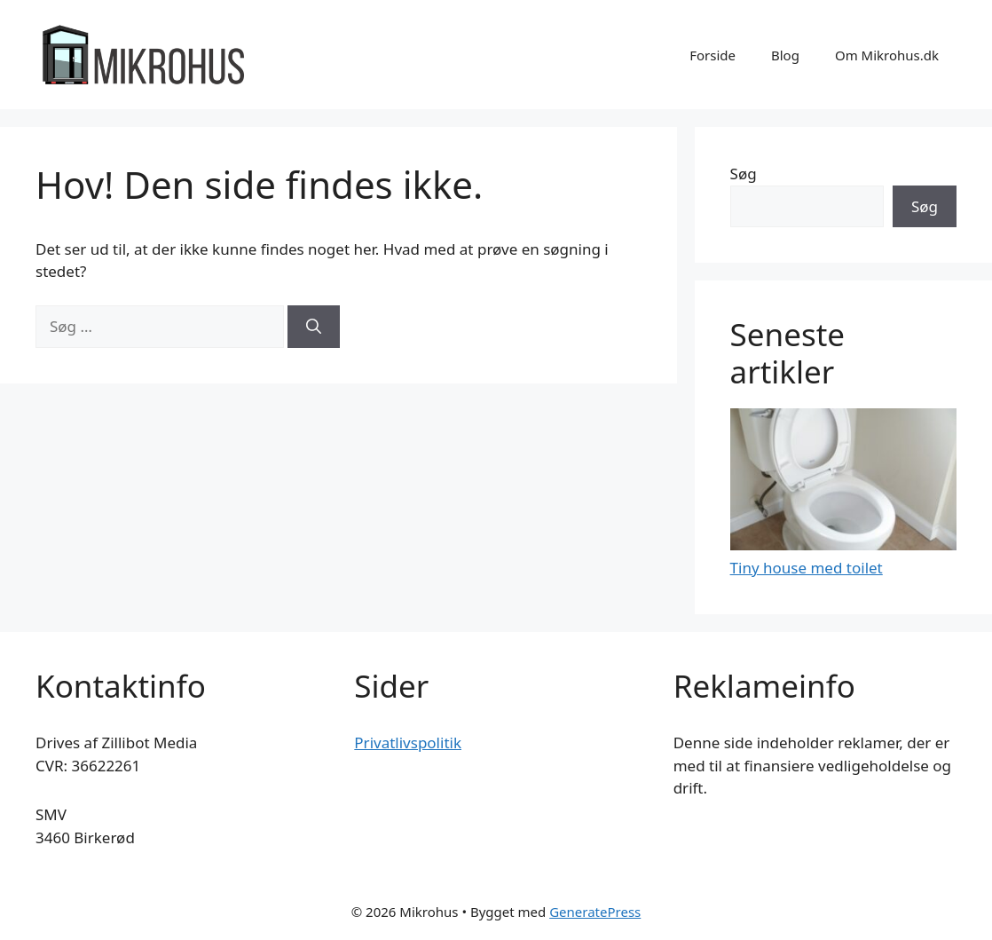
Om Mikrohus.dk (887, 55)
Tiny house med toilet (806, 567)
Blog (785, 55)
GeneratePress (595, 911)
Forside (712, 55)
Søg (743, 173)
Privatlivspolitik (407, 742)
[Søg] (313, 326)
